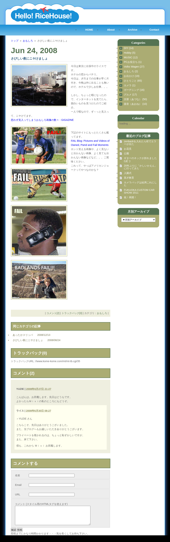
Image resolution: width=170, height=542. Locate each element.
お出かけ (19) (131, 76)
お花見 (127, 148)
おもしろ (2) (131, 71)
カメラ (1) (129, 85)
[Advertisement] (136, 249)
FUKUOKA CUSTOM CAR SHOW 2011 (139, 191)
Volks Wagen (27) (134, 66)
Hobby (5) (129, 52)
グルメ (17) (130, 94)
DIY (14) (128, 48)
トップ (14, 40)
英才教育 (129, 177)
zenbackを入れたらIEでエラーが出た (140, 143)
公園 (126, 153)
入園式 (127, 173)
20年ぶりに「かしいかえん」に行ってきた (140, 167)
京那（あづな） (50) (135, 99)
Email (18, 484)
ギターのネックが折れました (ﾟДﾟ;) (140, 159)
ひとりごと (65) (133, 80)
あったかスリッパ (23, 334)
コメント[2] (53, 313)
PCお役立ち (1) (133, 62)
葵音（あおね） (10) (135, 104)
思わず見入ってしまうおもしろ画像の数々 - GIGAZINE (42, 119)
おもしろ (28, 40)
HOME (89, 29)
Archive (132, 29)
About (111, 29)
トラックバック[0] (72, 313)
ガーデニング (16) (134, 90)
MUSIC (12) (131, 57)
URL (17, 494)
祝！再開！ (130, 197)
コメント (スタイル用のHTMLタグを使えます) (41, 504)
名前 (17, 475)
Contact (154, 29)
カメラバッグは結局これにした (140, 184)
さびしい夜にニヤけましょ (28, 340)
